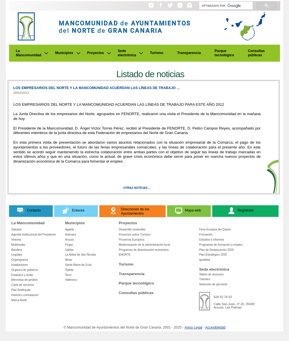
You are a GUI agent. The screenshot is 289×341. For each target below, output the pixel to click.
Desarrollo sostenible (132, 229)
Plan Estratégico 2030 (213, 254)
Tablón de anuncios (211, 274)
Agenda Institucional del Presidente (33, 234)
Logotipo (16, 254)
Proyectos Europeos (131, 239)
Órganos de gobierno (24, 269)
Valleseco (71, 279)
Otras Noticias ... (137, 187)
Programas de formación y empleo (220, 244)
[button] (151, 8)
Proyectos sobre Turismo (134, 234)
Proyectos (95, 53)
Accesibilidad (215, 327)
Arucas (69, 239)
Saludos (16, 229)
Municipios (64, 53)
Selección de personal (213, 284)
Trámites (204, 279)
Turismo (156, 53)
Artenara (70, 234)
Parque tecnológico (224, 53)
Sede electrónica (127, 53)
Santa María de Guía (78, 264)
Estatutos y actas (22, 275)
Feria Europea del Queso (215, 229)
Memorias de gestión (24, 279)
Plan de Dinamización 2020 (216, 249)
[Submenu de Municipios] (78, 53)
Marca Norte (19, 300)
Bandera (16, 249)
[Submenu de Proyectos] (109, 53)
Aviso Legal (193, 327)
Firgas (69, 244)
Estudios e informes (211, 239)
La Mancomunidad (28, 53)
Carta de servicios (22, 284)
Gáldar (69, 249)
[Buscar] (225, 5)
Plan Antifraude (20, 290)
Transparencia (189, 53)
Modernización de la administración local (144, 244)
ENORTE (125, 254)
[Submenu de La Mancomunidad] (46, 53)
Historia (16, 239)
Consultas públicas (256, 53)
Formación (206, 234)
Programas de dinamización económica (143, 249)
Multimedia (18, 244)
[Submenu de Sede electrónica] (141, 53)
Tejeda (69, 269)
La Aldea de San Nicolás (80, 254)
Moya (68, 259)
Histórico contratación (25, 295)
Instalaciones (19, 264)
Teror (68, 275)
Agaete (69, 229)
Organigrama (19, 259)
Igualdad (204, 259)
